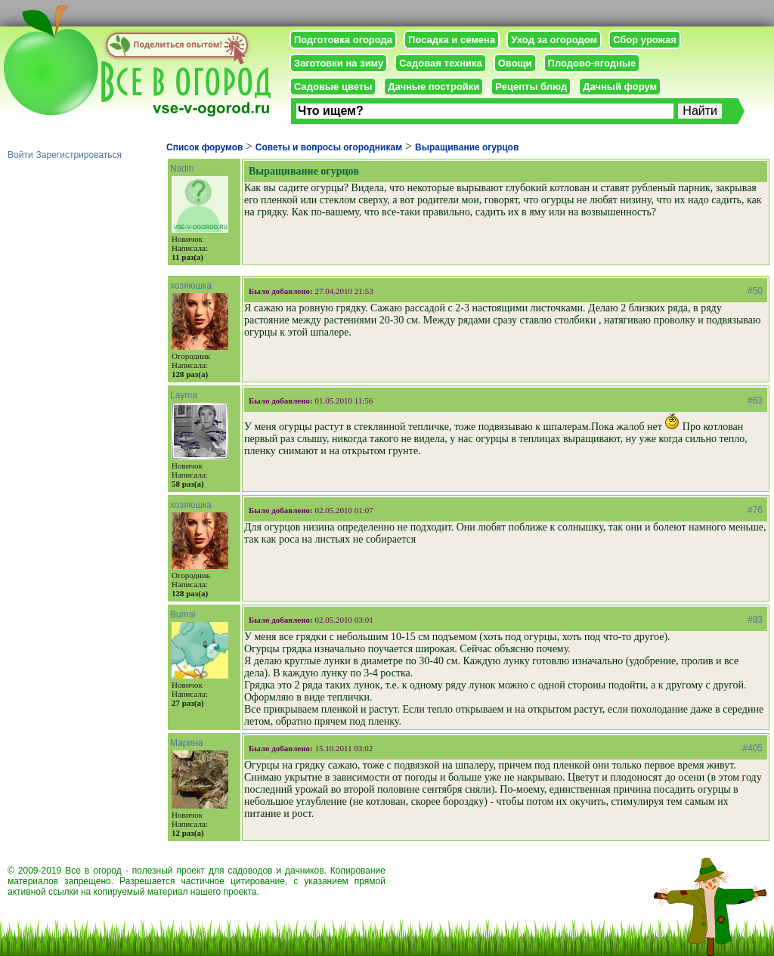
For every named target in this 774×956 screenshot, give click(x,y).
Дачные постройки (433, 86)
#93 (755, 619)
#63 (755, 400)
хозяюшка (191, 285)
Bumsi (182, 614)
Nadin (182, 168)
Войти (20, 155)
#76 (755, 510)
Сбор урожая (644, 39)
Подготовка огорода (343, 39)
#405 (752, 748)
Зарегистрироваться (79, 155)
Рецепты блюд (531, 86)
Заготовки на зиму (338, 63)
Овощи (515, 63)
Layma (183, 395)
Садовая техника (440, 63)
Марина (186, 743)
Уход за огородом (554, 39)
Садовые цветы (333, 86)
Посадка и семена (451, 39)
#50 (755, 291)
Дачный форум (620, 86)
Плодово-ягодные (592, 63)
